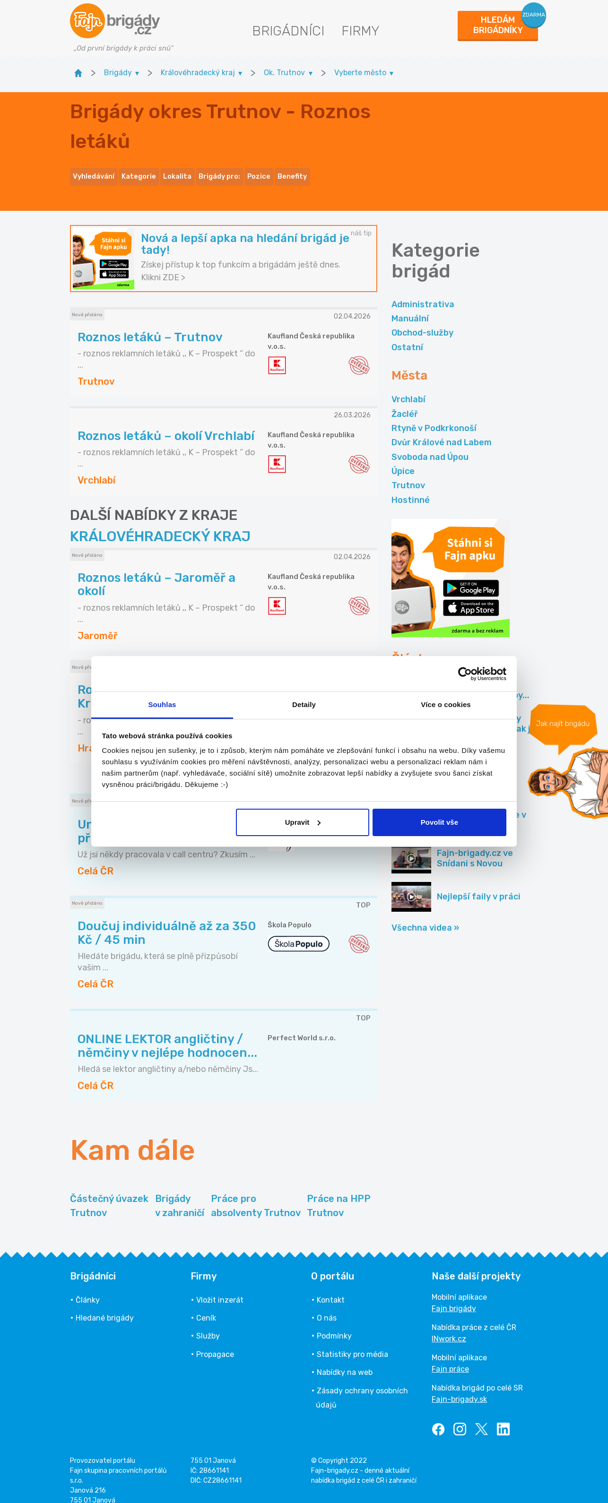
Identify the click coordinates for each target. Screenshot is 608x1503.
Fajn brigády (454, 1296)
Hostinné (410, 488)
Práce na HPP (339, 1194)
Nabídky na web (345, 1360)
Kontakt (331, 1288)
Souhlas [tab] (162, 704)
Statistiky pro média (352, 1342)
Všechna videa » (425, 916)
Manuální (410, 307)
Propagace (215, 1342)
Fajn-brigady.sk (459, 1387)
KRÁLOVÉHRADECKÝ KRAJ (160, 525)
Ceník (206, 1306)
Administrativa (422, 292)
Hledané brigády (105, 1306)
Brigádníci (288, 31)
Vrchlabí (408, 388)
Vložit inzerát (219, 1288)
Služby (208, 1324)
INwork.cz (449, 1326)
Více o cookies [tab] (446, 704)
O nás (327, 1306)
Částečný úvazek (109, 1194)
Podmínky (334, 1324)
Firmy (360, 31)
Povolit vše (439, 822)
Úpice (403, 459)
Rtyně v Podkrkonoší (434, 416)
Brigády (179, 1194)
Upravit (303, 822)
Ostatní (407, 335)
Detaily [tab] (304, 704)
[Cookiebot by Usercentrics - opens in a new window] (465, 674)
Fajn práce (450, 1357)
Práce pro (256, 1194)
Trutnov (408, 474)
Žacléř (404, 402)
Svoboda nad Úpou (430, 445)
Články (88, 1288)
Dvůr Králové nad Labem (441, 431)
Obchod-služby (422, 321)
